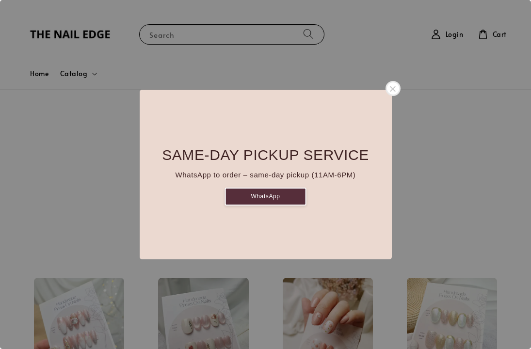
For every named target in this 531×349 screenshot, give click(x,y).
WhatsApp (265, 196)
